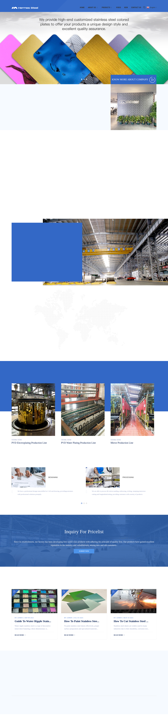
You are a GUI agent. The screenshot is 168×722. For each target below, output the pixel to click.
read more (20, 643)
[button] (81, 76)
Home (82, 5)
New (126, 5)
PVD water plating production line (78, 442)
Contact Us (136, 5)
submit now (84, 555)
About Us (93, 4)
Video (118, 5)
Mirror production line (122, 442)
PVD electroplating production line (29, 442)
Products (107, 4)
